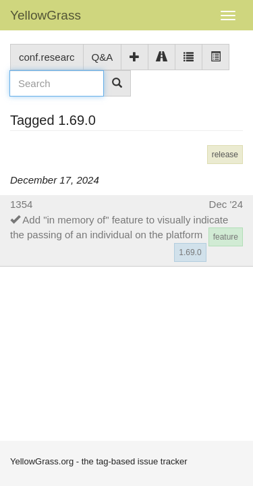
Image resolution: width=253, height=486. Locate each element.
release (225, 154)
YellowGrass (45, 15)
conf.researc (47, 57)
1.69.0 (190, 252)
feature (225, 237)
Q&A (102, 57)
